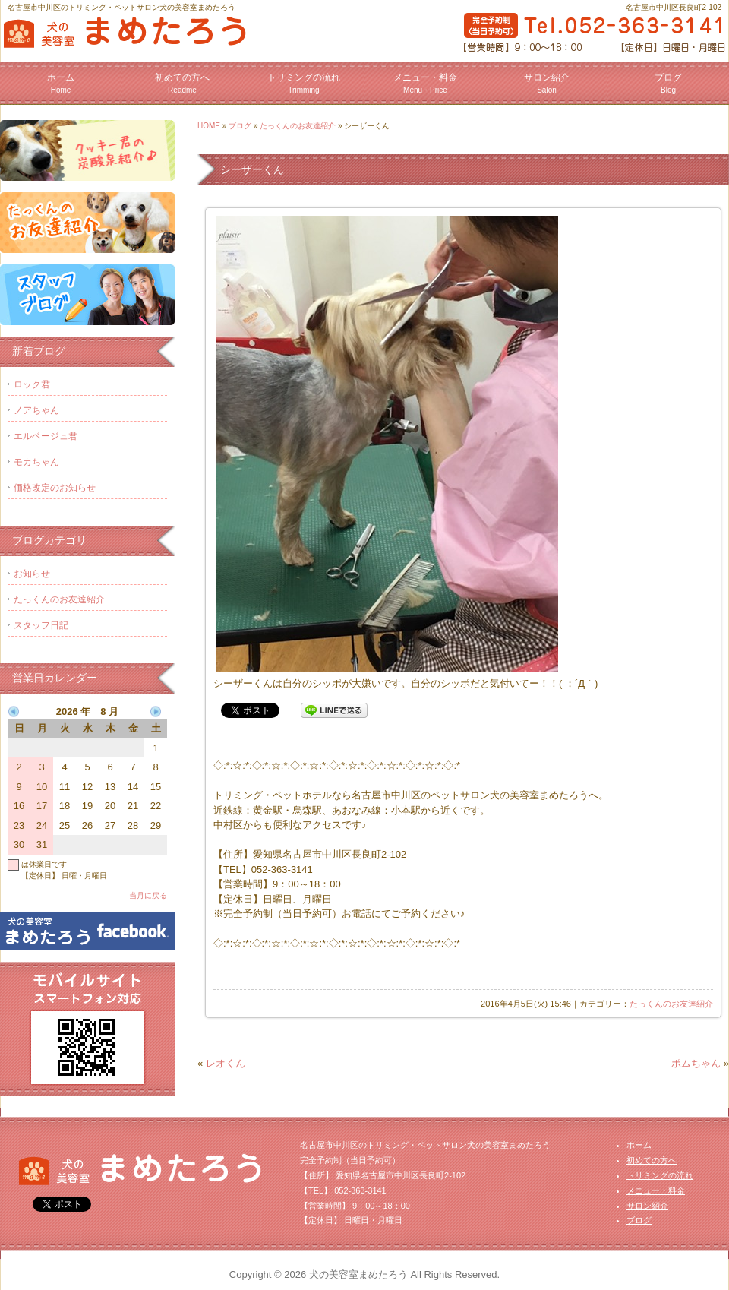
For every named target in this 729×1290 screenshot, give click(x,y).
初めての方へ (182, 83)
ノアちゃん (36, 410)
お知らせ (32, 573)
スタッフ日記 (41, 625)
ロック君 (32, 384)
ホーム (60, 83)
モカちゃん (36, 462)
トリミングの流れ (303, 83)
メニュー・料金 (425, 83)
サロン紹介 (547, 83)
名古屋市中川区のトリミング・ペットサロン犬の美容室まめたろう (425, 1144)
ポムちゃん (696, 1063)
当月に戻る (148, 895)
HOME (208, 126)
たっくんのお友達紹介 (298, 126)
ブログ (668, 83)
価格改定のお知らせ (55, 487)
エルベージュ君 (45, 436)
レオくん (225, 1063)
